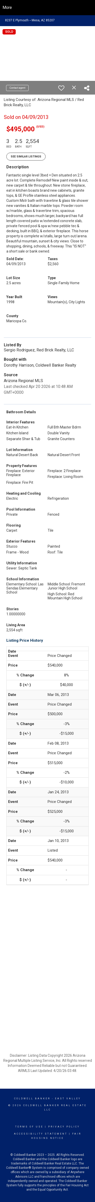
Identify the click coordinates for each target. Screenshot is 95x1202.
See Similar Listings (26, 156)
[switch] (61, 88)
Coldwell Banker (32, 1098)
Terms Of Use (29, 1126)
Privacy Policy (64, 1126)
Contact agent (17, 87)
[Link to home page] (47, 7)
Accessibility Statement (40, 1134)
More (7, 7)
